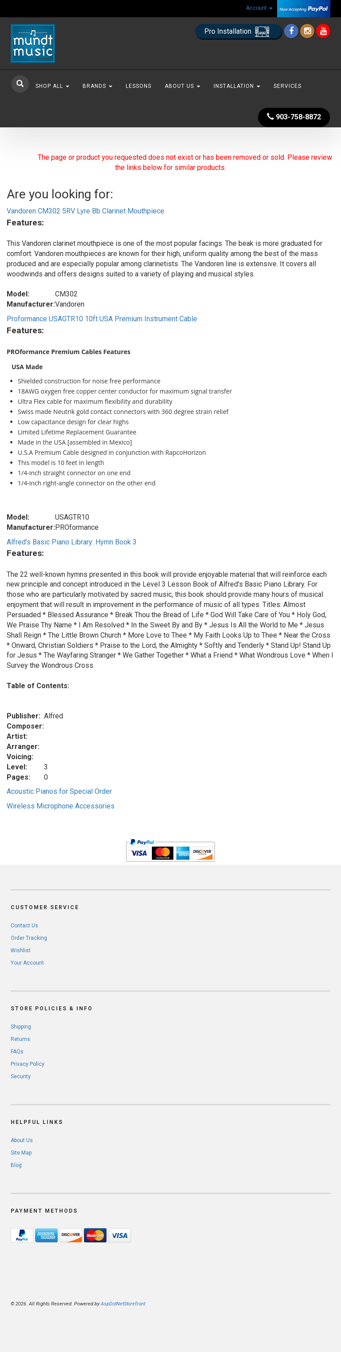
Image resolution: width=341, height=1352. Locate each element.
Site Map (21, 1153)
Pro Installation (238, 32)
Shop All (52, 86)
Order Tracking (29, 938)
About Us (182, 86)
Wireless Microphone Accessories (61, 806)
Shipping (21, 1027)
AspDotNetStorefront (123, 1304)
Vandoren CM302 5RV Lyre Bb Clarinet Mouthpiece (85, 211)
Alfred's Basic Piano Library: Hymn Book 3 (72, 542)
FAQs (17, 1051)
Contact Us (24, 925)
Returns (20, 1039)
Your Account (27, 963)
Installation (237, 86)
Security (21, 1076)
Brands (97, 86)
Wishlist (21, 950)
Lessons (138, 86)
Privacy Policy (27, 1064)
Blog (16, 1165)
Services (287, 86)
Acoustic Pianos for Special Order (59, 791)
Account (259, 8)
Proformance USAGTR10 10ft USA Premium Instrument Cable (102, 319)
